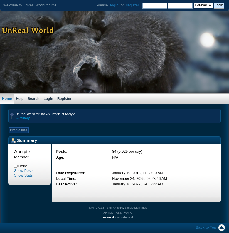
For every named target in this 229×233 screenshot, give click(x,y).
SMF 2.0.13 (96, 207)
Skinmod (127, 217)
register (132, 5)
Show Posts (23, 171)
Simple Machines (135, 207)
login (114, 5)
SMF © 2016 (115, 207)
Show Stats (23, 175)
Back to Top (206, 227)
